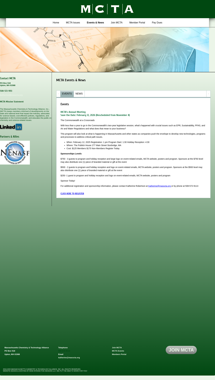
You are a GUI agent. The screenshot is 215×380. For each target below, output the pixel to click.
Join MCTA (117, 347)
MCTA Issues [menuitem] (73, 22)
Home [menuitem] (56, 22)
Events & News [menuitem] (95, 22)
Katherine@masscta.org (159, 186)
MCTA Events (118, 351)
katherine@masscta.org (11, 95)
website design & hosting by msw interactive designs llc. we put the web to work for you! (45, 371)
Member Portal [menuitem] (137, 22)
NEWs (79, 93)
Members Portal (119, 354)
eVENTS (67, 93)
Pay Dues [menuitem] (157, 22)
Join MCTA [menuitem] (117, 22)
